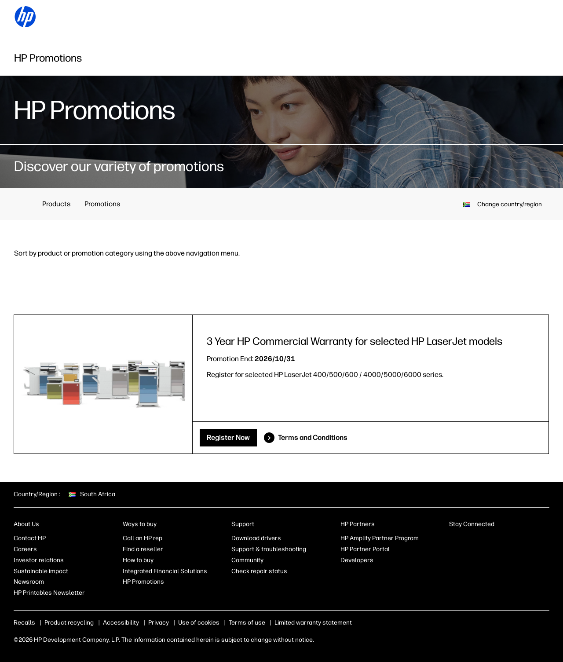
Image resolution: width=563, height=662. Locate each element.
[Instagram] (482, 540)
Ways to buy (140, 524)
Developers (356, 560)
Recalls (24, 622)
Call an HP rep (142, 538)
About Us (26, 524)
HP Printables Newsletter (49, 592)
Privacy (158, 622)
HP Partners (357, 524)
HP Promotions (143, 581)
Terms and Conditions (312, 437)
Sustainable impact (41, 571)
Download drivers (256, 538)
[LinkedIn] (453, 540)
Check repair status (259, 571)
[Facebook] (468, 540)
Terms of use (247, 622)
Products (56, 204)
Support (242, 524)
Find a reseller (143, 549)
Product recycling (69, 622)
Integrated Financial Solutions (165, 571)
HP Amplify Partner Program (379, 538)
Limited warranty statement (313, 622)
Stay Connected (471, 524)
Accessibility (121, 622)
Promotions (102, 204)
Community (247, 560)
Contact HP (30, 538)
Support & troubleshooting (268, 549)
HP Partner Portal (365, 549)
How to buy (138, 560)
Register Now (228, 437)
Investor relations (39, 560)
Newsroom (29, 581)
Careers (25, 549)
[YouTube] (511, 540)
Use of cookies (198, 622)
